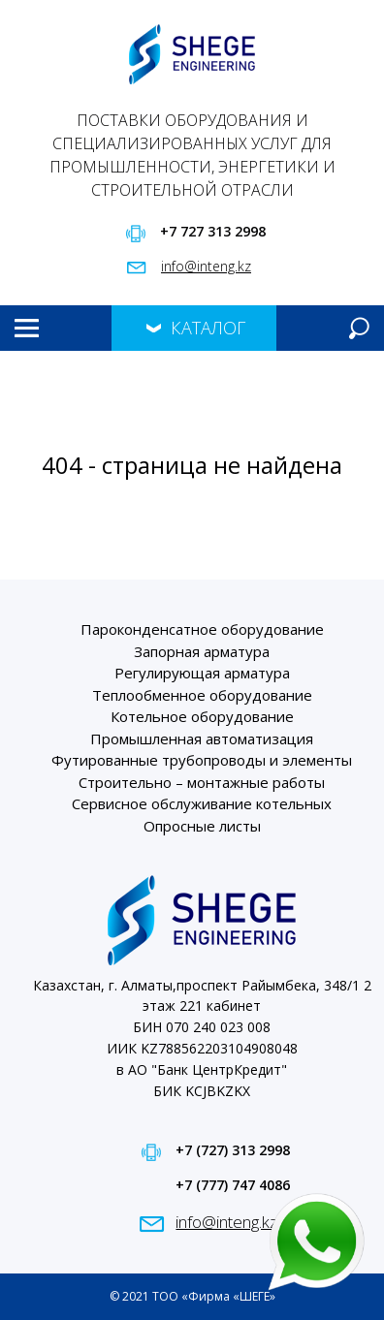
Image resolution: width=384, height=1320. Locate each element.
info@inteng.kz (206, 266)
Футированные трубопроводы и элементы (201, 760)
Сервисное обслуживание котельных (202, 803)
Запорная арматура (202, 651)
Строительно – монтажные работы (202, 782)
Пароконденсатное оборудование (202, 629)
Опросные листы (202, 825)
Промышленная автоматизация (201, 738)
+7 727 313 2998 (213, 231)
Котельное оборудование (202, 716)
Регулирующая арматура (202, 672)
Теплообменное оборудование (202, 695)
